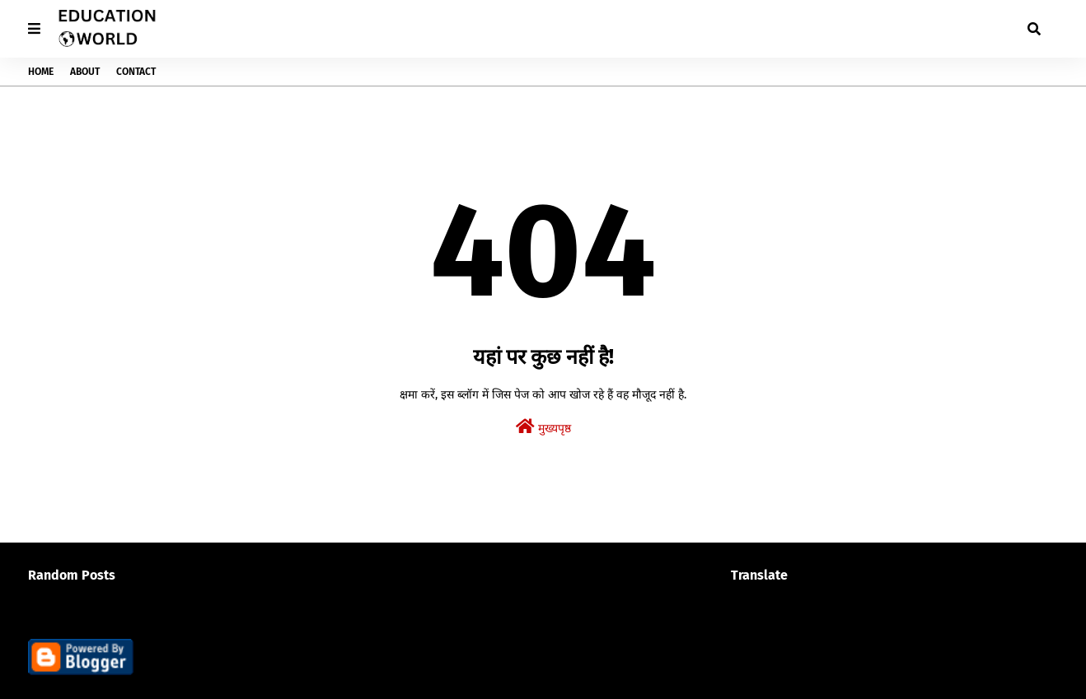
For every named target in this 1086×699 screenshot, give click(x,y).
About (85, 71)
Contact (136, 71)
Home (41, 71)
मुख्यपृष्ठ (543, 427)
